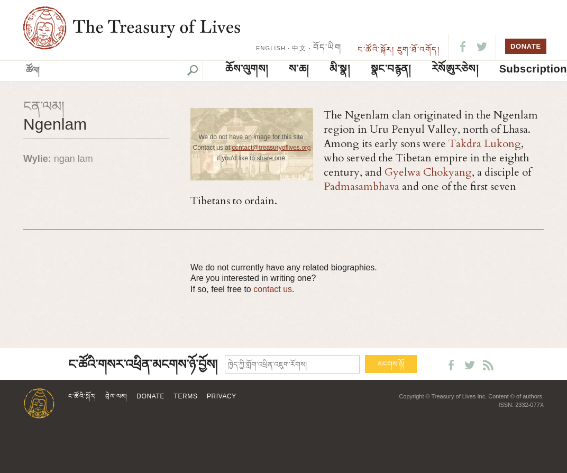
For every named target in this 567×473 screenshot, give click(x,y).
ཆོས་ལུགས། (246, 69)
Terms (186, 396)
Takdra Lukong (485, 144)
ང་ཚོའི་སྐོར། (376, 49)
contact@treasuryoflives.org (271, 147)
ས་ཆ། (299, 69)
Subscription (533, 69)
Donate (150, 396)
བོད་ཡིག (327, 47)
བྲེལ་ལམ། (116, 396)
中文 (299, 48)
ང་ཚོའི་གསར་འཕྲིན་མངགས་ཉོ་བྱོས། (142, 365)
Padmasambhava (361, 186)
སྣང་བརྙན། (391, 69)
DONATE (525, 46)
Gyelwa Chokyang (428, 172)
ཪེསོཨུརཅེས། (455, 69)
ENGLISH (271, 48)
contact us (272, 289)
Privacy (221, 396)
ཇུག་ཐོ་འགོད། (418, 49)
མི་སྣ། (340, 69)
